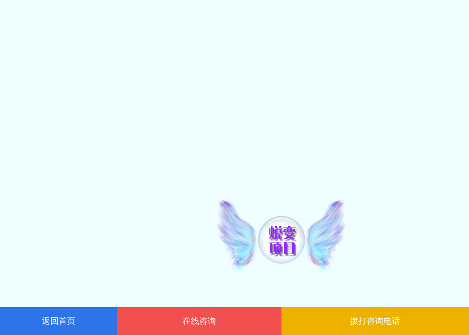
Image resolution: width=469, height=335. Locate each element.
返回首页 (58, 321)
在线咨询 (199, 321)
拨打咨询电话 (375, 321)
